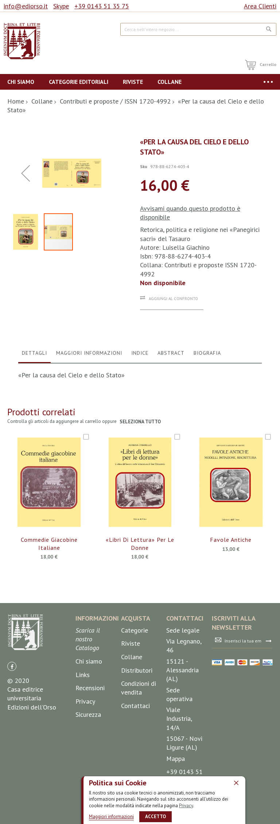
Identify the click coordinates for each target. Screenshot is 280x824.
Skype (61, 6)
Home (15, 101)
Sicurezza (88, 739)
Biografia (207, 377)
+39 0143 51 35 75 (101, 6)
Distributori (136, 695)
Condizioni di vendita (138, 712)
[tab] (34, 379)
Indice (139, 377)
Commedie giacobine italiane (49, 568)
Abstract (171, 377)
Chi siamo (88, 686)
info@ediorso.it (26, 6)
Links (82, 699)
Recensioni (90, 712)
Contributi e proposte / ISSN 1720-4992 (115, 101)
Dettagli (34, 377)
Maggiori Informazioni (89, 377)
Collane (41, 101)
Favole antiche (231, 564)
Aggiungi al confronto (173, 298)
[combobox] (198, 29)
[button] (27, 309)
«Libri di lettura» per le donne (140, 568)
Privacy (186, 805)
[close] (236, 782)
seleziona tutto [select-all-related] (140, 446)
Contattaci (135, 730)
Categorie (134, 654)
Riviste (130, 668)
